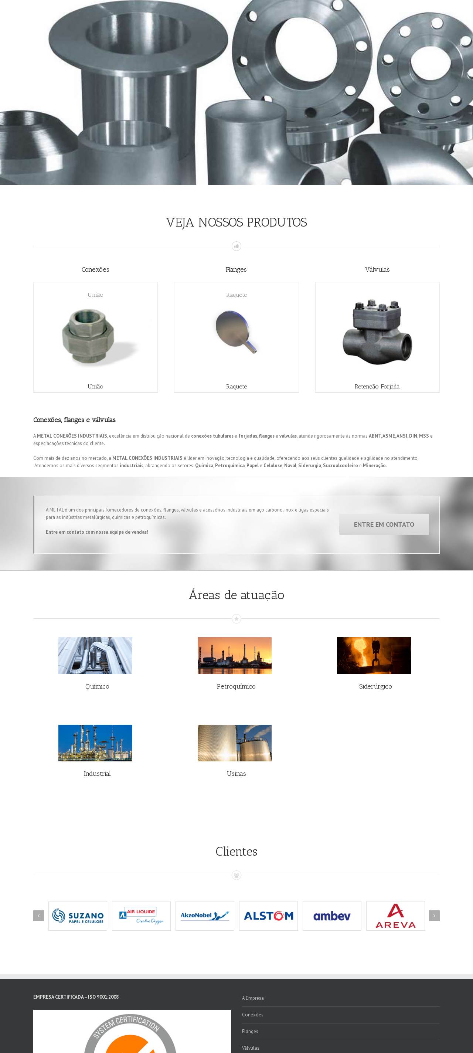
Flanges (250, 1031)
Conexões (252, 1015)
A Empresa (253, 998)
